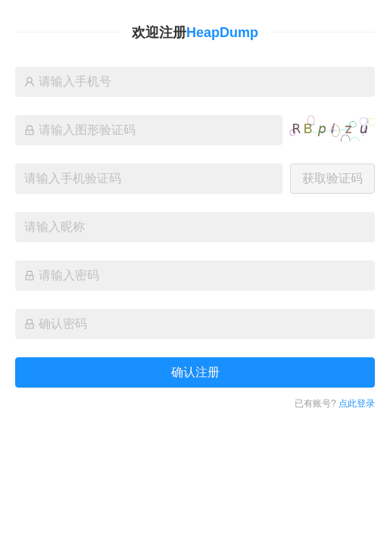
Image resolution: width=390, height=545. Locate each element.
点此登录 (357, 403)
